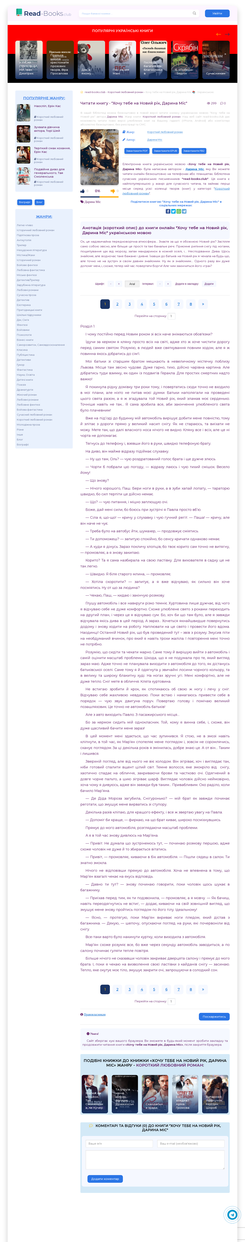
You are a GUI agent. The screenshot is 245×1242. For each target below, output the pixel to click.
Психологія (24, 334)
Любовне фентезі (28, 404)
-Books (47, 13)
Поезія (21, 384)
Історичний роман (29, 260)
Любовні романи (27, 289)
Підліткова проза (28, 235)
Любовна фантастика (31, 270)
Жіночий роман (27, 394)
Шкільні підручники (29, 314)
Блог (39, 202)
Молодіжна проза (28, 424)
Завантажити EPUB (165, 150)
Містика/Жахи (26, 255)
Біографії (24, 202)
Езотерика (24, 304)
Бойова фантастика (29, 409)
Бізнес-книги (25, 339)
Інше (20, 434)
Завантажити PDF (137, 150)
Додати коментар (105, 1179)
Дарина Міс (115, 116)
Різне (20, 429)
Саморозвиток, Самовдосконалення (41, 344)
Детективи (24, 359)
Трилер (21, 245)
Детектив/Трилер (28, 279)
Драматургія (25, 389)
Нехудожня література (32, 250)
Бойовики (23, 329)
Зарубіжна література (31, 284)
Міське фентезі (27, 275)
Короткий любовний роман (34, 419)
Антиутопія (24, 240)
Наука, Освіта (26, 374)
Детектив (23, 299)
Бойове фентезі (27, 265)
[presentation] (218, 34)
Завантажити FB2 (194, 150)
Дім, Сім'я (23, 319)
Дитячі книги (25, 379)
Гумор (20, 364)
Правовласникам (95, 1014)
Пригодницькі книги (29, 309)
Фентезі (22, 324)
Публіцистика (25, 354)
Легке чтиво (25, 225)
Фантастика (25, 369)
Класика (22, 349)
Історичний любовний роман (35, 230)
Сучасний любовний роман (34, 414)
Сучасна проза (26, 294)
